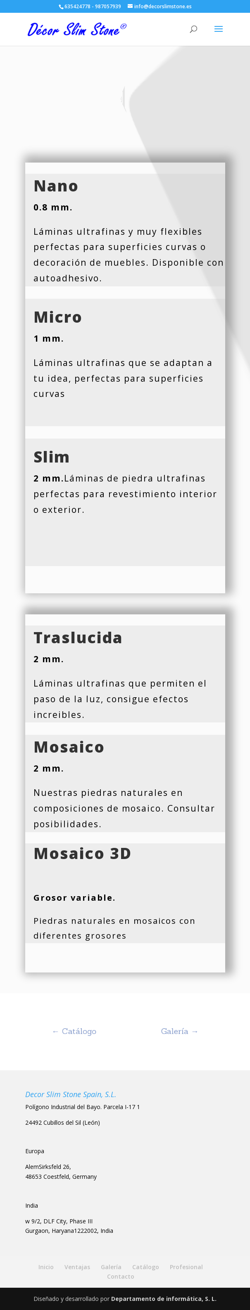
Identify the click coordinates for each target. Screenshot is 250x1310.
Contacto (120, 1276)
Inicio (46, 1267)
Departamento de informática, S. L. (164, 1299)
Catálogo (145, 1267)
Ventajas (77, 1267)
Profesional (186, 1267)
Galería (111, 1267)
